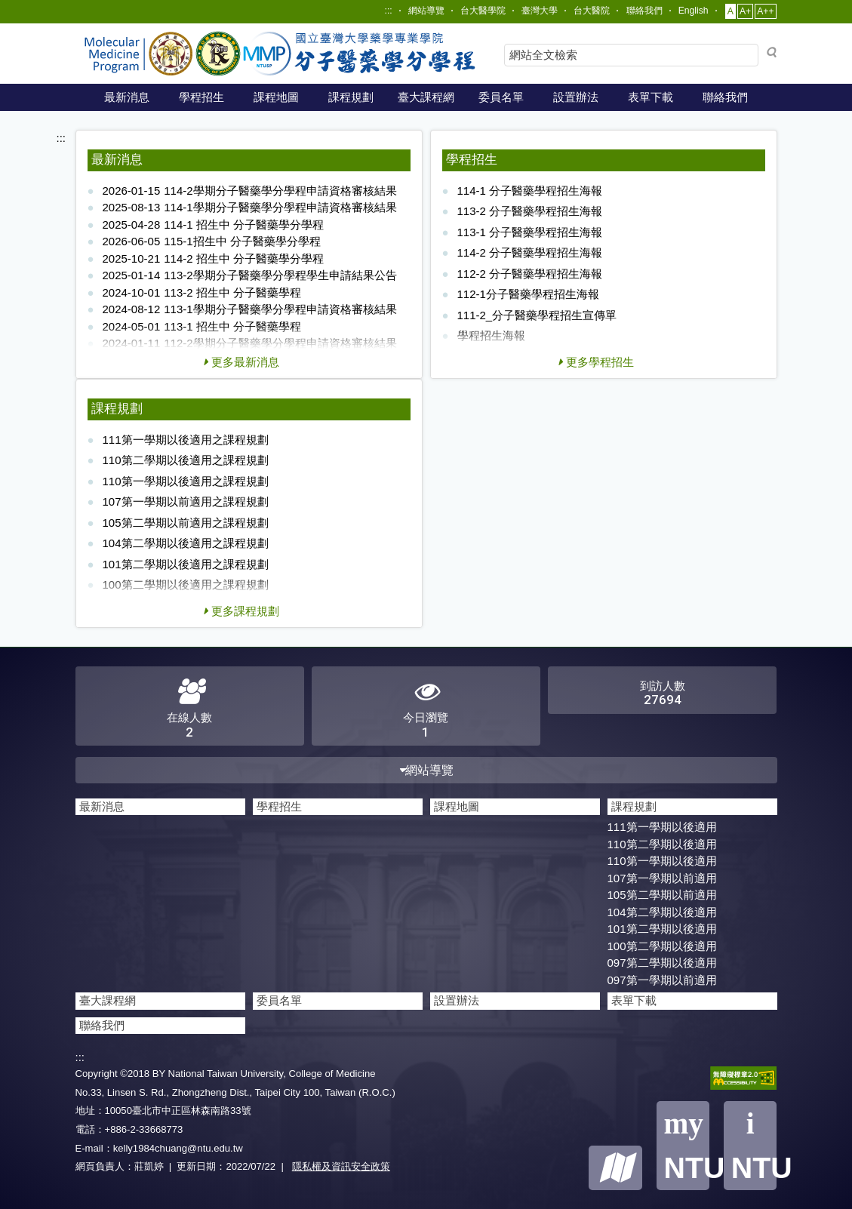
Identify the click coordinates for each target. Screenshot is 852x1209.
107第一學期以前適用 (662, 878)
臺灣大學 (539, 10)
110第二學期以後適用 (662, 844)
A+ (745, 11)
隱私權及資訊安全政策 (341, 1166)
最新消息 (126, 97)
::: (388, 10)
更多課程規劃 (241, 610)
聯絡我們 (644, 10)
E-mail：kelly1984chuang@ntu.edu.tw (159, 1148)
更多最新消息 (241, 361)
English (693, 10)
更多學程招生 (596, 361)
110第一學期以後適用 (662, 860)
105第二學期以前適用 (662, 894)
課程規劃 (351, 97)
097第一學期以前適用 (662, 980)
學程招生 (201, 97)
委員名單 (501, 97)
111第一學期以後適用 (662, 826)
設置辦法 (575, 97)
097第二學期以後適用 (662, 962)
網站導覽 (426, 10)
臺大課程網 (426, 97)
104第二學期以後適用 (662, 912)
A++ (765, 11)
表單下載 (650, 97)
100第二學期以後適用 (662, 946)
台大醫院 (592, 10)
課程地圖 (276, 97)
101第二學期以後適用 (662, 928)
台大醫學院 (483, 10)
